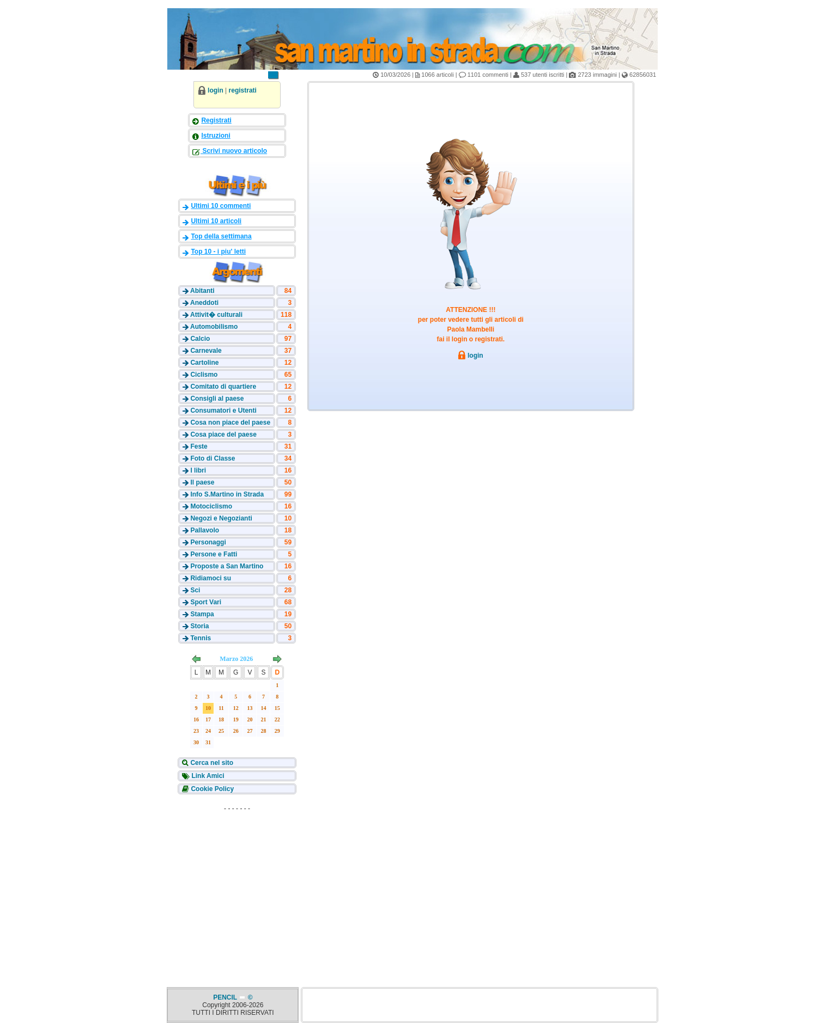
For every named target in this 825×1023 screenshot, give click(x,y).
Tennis (200, 638)
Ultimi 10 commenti (221, 206)
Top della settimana (221, 236)
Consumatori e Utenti (223, 410)
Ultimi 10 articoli (216, 221)
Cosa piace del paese (223, 434)
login (215, 90)
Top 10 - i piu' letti (218, 251)
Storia (199, 626)
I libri (198, 470)
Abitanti (202, 291)
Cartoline (204, 362)
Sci (195, 590)
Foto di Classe (212, 458)
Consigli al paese (217, 398)
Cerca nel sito (211, 763)
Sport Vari (205, 602)
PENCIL (226, 997)
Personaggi (208, 542)
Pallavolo (204, 530)
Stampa (202, 614)
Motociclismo (211, 506)
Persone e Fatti (213, 554)
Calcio (200, 338)
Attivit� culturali (216, 314)
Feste (198, 446)
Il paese (202, 482)
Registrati (216, 120)
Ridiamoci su (210, 578)
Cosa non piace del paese (230, 422)
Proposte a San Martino (226, 566)
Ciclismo (203, 374)
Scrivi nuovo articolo (234, 151)
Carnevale (205, 350)
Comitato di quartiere (223, 386)
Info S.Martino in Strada (227, 494)
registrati (243, 90)
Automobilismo (214, 326)
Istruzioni (215, 135)
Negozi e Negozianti (221, 518)
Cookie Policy (211, 789)
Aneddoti (204, 303)
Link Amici (207, 776)
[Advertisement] (237, 884)
